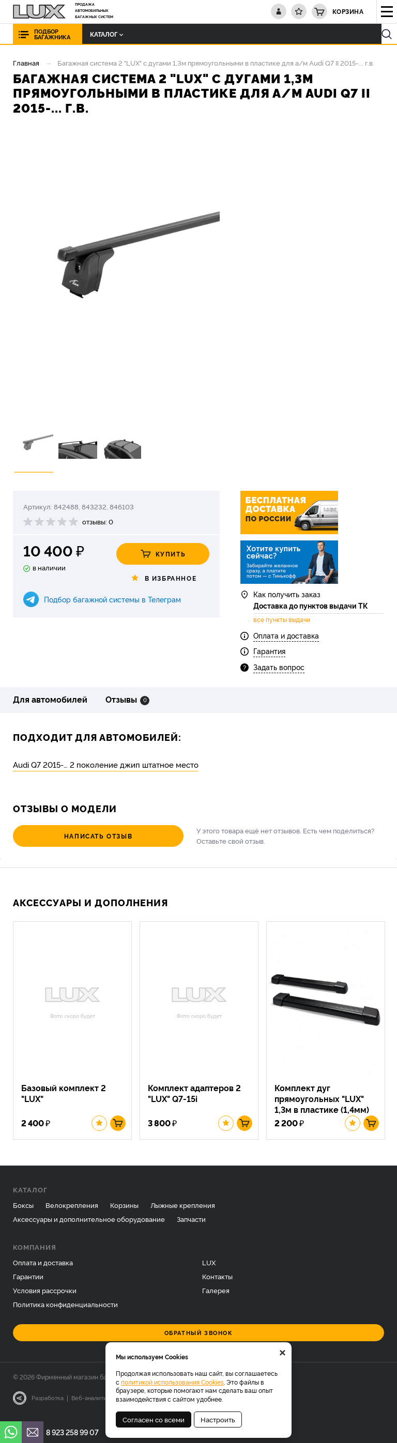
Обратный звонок (198, 1340)
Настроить (218, 1419)
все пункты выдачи (281, 622)
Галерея (216, 1297)
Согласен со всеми (154, 1419)
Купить (163, 554)
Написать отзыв (70, 838)
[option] (116, 273)
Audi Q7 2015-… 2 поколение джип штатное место (105, 768)
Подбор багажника (52, 34)
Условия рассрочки (45, 1297)
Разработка (48, 1405)
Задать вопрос (278, 670)
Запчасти (191, 1226)
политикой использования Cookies (172, 1381)
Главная (26, 62)
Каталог (99, 33)
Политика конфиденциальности (65, 1311)
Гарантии (28, 1284)
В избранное (163, 578)
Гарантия (269, 654)
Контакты (217, 1284)
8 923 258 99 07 (72, 1432)
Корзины (124, 1212)
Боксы (23, 1212)
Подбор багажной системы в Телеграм (112, 599)
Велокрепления (71, 1212)
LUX (209, 1270)
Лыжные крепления (182, 1212)
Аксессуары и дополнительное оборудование (89, 1226)
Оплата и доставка (286, 639)
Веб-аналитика (92, 1405)
